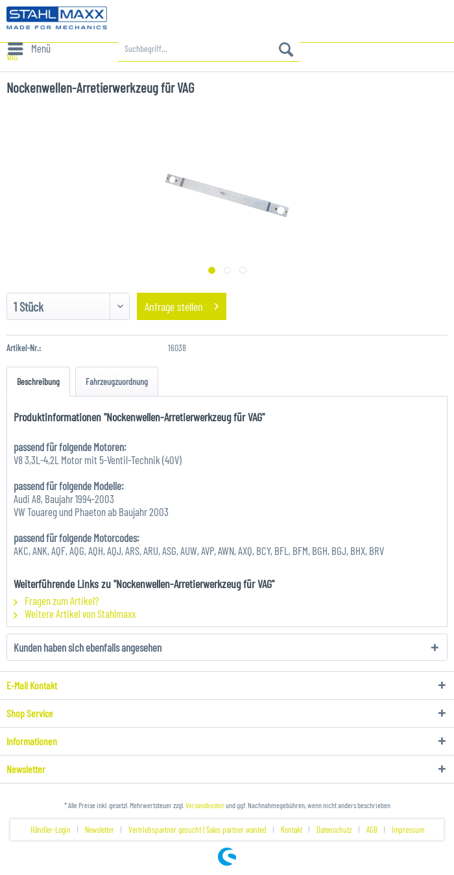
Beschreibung (38, 381)
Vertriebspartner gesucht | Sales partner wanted (197, 829)
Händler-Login (50, 829)
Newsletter (99, 829)
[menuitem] (28, 49)
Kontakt (291, 829)
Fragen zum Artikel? (56, 600)
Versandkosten (204, 804)
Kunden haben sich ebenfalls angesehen (87, 647)
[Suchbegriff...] (209, 49)
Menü (29, 46)
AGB (371, 829)
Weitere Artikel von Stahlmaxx (75, 613)
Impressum (408, 829)
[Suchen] (286, 49)
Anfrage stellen (182, 305)
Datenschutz (334, 829)
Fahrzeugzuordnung (117, 381)
